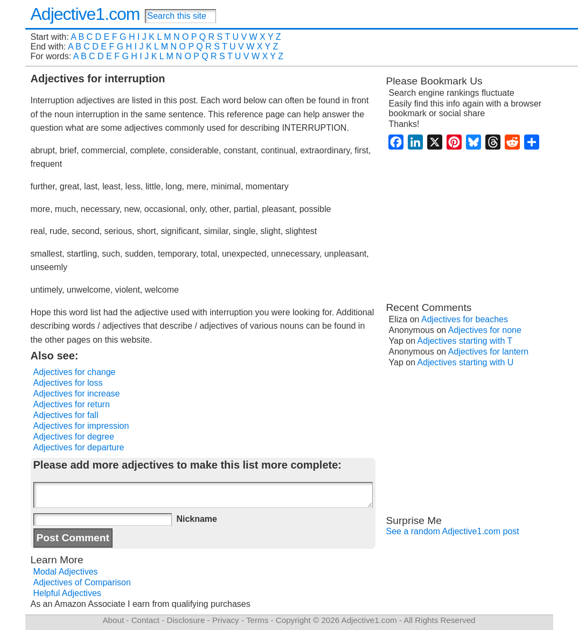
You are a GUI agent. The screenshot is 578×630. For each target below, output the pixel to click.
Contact (145, 620)
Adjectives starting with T (465, 340)
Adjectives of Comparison (82, 582)
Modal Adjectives (65, 571)
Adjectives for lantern (488, 351)
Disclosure (185, 620)
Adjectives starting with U (465, 362)
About (113, 620)
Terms (257, 620)
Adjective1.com (85, 14)
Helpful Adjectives (67, 593)
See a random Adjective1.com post (452, 531)
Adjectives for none (484, 330)
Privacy (225, 620)
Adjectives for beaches (464, 319)
